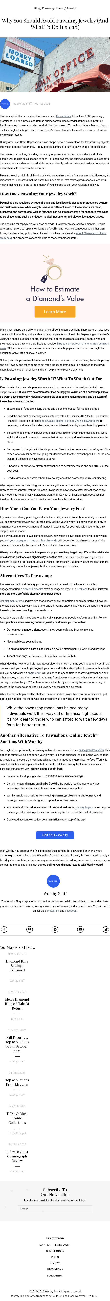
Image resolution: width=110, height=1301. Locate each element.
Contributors (55, 1251)
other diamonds (48, 540)
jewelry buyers (84, 807)
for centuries (63, 116)
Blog (37, 8)
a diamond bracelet (32, 589)
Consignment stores (12, 601)
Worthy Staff (24, 103)
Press (55, 1257)
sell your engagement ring (20, 540)
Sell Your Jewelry (55, 835)
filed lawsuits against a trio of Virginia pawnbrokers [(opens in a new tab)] (69, 420)
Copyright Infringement (55, 1244)
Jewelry (71, 8)
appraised (34, 673)
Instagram (53, 910)
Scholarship (55, 1275)
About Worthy (55, 1238)
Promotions (55, 1269)
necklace (82, 589)
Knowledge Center (53, 8)
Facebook (71, 910)
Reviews (55, 1263)
